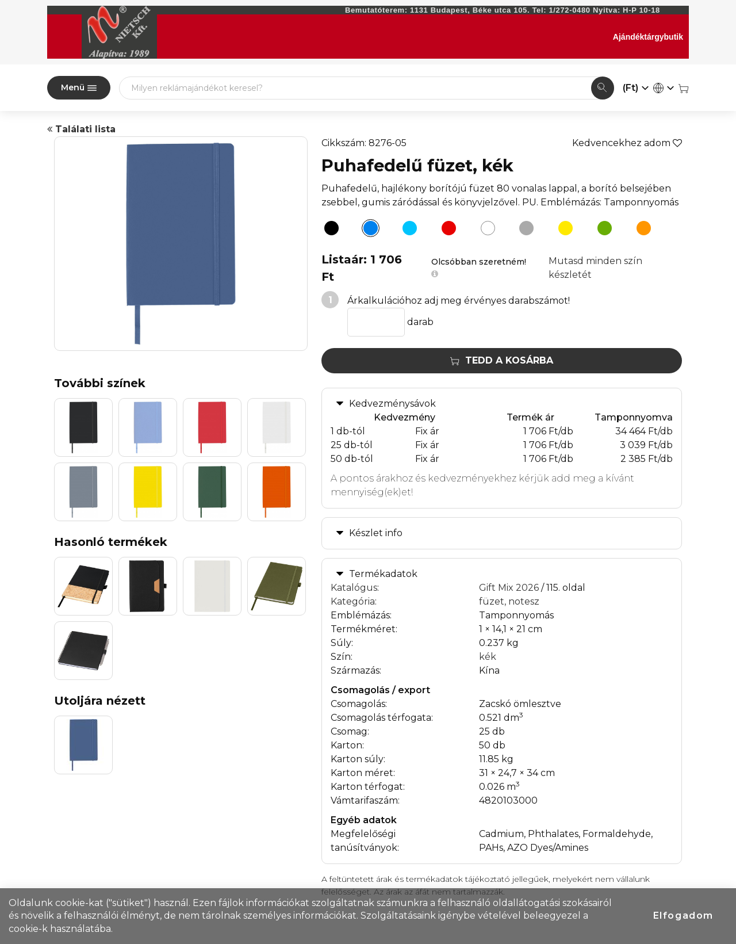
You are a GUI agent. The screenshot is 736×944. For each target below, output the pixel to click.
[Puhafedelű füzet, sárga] (562, 230)
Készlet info (375, 533)
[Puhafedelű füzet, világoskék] (406, 230)
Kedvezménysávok (392, 403)
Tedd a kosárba (501, 360)
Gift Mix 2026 (509, 587)
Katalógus (354, 587)
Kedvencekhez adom (627, 142)
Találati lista (81, 129)
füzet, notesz (509, 601)
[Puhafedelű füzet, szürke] (523, 230)
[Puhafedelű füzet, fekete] (328, 230)
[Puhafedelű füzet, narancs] (640, 230)
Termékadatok (383, 573)
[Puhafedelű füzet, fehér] (485, 230)
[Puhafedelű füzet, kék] (367, 230)
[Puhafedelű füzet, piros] (446, 230)
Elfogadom (683, 915)
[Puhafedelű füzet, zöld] (601, 230)
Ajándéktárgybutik (648, 36)
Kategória (353, 601)
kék (487, 656)
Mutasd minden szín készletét (595, 267)
